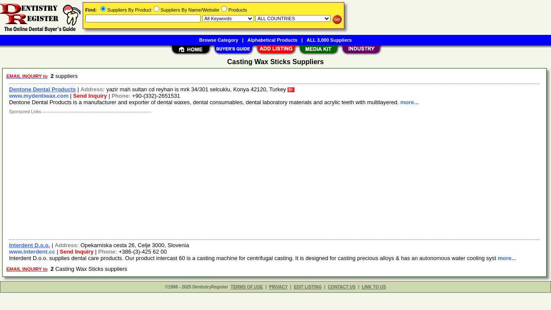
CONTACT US (342, 287)
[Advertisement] (264, 175)
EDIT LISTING (308, 287)
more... (409, 102)
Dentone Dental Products (42, 89)
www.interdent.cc (32, 251)
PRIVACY (278, 287)
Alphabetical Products (272, 40)
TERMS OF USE (247, 287)
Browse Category (218, 40)
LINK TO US (374, 287)
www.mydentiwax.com (38, 96)
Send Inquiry (90, 96)
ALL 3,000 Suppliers (329, 40)
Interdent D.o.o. (29, 245)
